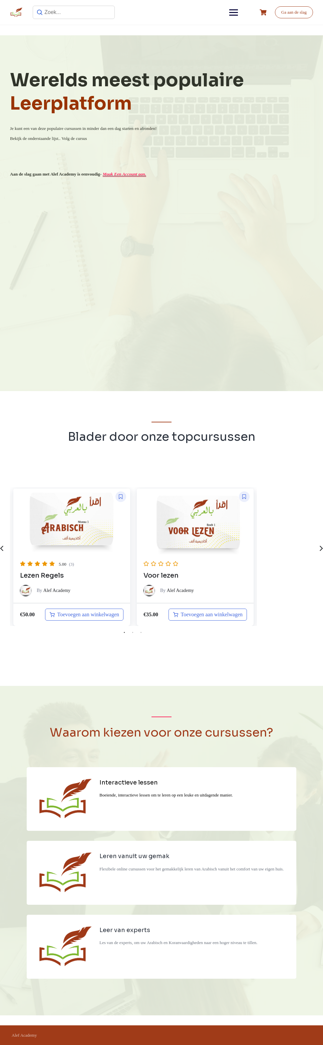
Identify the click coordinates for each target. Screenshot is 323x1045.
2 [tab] (132, 632)
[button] (120, 496)
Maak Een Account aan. (124, 174)
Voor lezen (161, 575)
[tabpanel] (71, 557)
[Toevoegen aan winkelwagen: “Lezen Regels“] (84, 615)
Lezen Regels (42, 575)
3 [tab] (141, 632)
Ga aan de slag (294, 12)
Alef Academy (56, 590)
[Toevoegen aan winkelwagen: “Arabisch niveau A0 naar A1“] (208, 615)
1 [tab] (124, 632)
